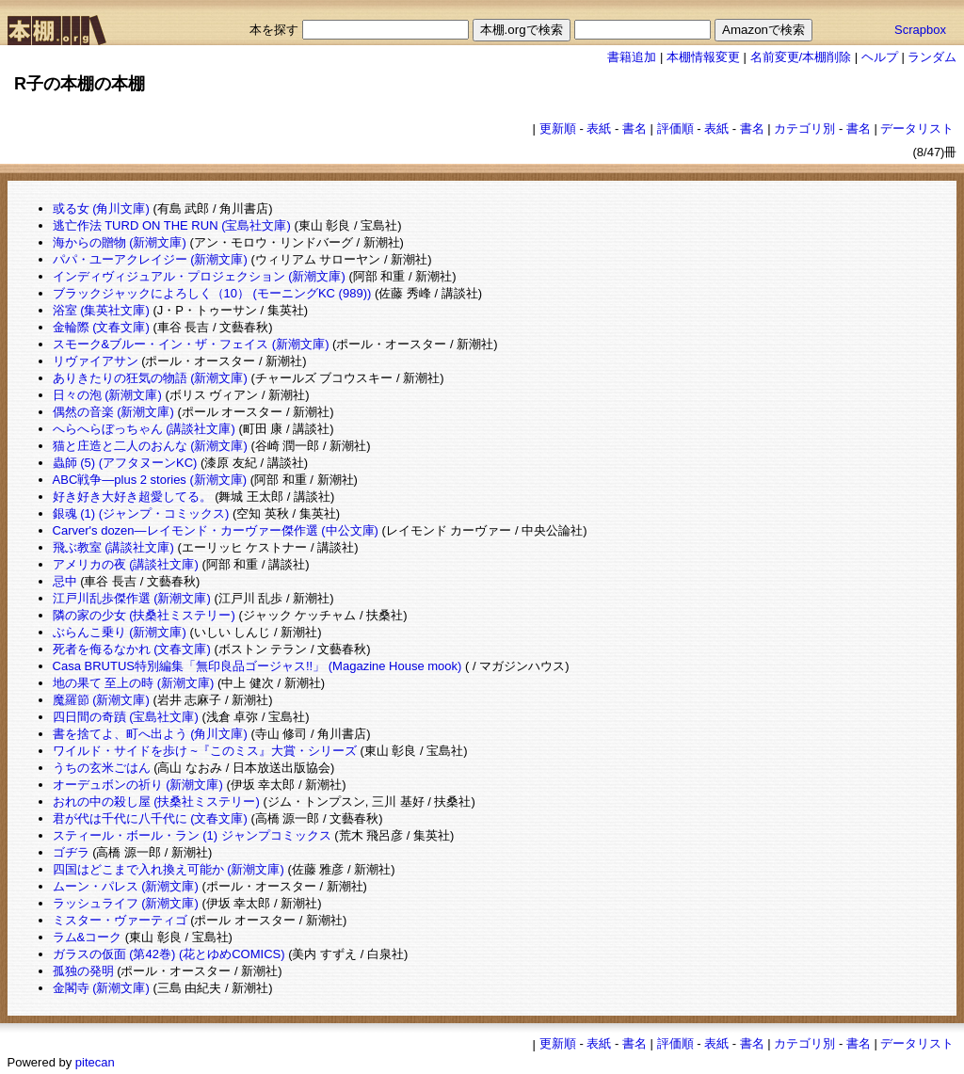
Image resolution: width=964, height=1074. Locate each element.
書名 (634, 128)
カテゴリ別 (804, 128)
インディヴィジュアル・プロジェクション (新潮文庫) (199, 276)
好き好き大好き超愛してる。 (132, 496)
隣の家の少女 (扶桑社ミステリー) (144, 615)
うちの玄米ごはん (102, 768)
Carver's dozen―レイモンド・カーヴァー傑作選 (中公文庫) (215, 530)
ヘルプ (879, 57)
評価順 (675, 128)
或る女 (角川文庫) (101, 208)
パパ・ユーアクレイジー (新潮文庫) (150, 259)
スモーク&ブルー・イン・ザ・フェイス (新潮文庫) (191, 344)
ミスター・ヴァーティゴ (120, 920)
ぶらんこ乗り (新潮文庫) (119, 632)
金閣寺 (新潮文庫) (101, 988)
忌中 (65, 581)
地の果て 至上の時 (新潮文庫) (134, 683)
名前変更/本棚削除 (801, 57)
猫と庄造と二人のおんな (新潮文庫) (150, 446)
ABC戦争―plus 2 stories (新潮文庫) (150, 480)
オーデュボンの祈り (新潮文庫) (138, 784)
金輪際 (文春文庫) (101, 327)
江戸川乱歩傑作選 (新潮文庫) (132, 598)
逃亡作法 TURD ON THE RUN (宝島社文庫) (172, 225)
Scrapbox (920, 30)
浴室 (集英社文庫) (101, 310)
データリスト (917, 128)
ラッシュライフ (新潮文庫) (126, 903)
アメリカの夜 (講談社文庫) (126, 564)
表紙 (598, 128)
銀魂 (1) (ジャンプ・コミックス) (141, 513)
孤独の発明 (83, 971)
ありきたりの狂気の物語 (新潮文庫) (150, 378)
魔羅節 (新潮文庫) (101, 700)
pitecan (95, 1062)
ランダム (932, 57)
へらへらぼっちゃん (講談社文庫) (144, 429)
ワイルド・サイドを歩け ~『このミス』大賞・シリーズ (205, 751)
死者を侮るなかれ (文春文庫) (132, 649)
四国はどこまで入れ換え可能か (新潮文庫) (168, 869)
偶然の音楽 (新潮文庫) (113, 412)
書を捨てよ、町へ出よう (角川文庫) (150, 734)
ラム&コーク (87, 937)
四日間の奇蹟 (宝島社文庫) (126, 717)
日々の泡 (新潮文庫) (107, 395)
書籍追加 (631, 57)
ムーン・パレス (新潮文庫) (126, 886)
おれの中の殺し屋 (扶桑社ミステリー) (156, 801)
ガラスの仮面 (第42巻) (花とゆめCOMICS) (169, 954)
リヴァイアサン (95, 361)
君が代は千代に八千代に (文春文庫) (150, 818)
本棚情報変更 (703, 57)
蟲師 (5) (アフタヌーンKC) (125, 463)
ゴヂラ (71, 852)
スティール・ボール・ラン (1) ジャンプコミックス (192, 835)
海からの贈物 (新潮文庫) (119, 242)
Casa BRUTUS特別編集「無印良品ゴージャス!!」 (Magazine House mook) (257, 666)
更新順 (557, 128)
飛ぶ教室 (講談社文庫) (113, 547)
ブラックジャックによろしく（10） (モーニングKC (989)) (212, 293)
